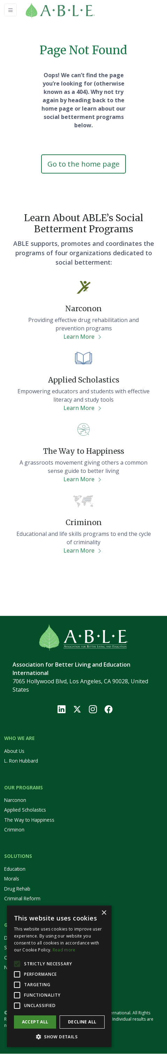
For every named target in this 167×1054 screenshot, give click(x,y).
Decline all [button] (82, 1022)
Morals (11, 879)
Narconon (15, 800)
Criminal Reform (22, 898)
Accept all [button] (35, 1022)
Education (14, 869)
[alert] (59, 976)
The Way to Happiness (29, 819)
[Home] (70, 10)
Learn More (82, 337)
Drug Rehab (17, 888)
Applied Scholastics (25, 810)
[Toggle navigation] (10, 9)
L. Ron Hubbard (21, 760)
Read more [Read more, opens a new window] (64, 950)
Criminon (14, 829)
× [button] (103, 913)
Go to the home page (83, 164)
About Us (14, 751)
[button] (59, 1036)
